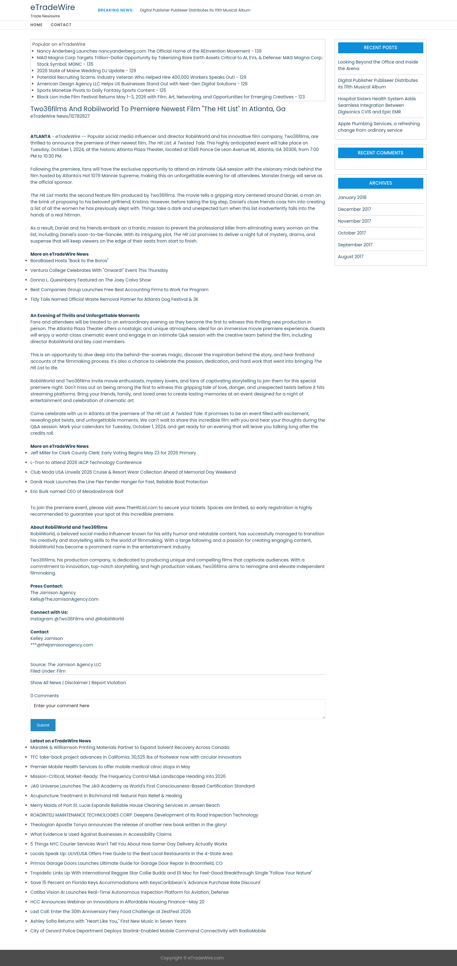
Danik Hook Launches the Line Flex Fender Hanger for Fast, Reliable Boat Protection (119, 482)
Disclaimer (76, 683)
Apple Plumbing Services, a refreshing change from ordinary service (379, 127)
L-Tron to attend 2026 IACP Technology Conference (86, 462)
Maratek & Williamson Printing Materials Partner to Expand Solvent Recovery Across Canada (130, 747)
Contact (61, 25)
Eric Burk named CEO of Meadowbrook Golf (77, 491)
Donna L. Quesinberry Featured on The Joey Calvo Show (91, 280)
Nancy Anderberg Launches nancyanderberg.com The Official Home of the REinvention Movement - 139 (149, 51)
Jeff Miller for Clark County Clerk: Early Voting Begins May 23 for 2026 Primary (113, 453)
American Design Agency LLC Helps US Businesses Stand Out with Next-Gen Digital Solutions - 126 (142, 84)
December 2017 (354, 209)
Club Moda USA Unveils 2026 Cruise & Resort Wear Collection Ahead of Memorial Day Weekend (133, 472)
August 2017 (351, 256)
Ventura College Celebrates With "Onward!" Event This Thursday (99, 270)
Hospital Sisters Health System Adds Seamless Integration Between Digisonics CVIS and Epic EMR (377, 105)
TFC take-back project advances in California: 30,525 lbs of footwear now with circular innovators (136, 757)
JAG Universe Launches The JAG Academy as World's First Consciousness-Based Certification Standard (143, 786)
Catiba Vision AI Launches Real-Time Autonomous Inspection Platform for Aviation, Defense (130, 892)
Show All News (46, 683)
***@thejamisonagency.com (62, 645)
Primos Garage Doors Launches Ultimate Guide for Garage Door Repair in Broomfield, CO (127, 863)
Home (37, 25)
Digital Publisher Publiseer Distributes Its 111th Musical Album (195, 10)
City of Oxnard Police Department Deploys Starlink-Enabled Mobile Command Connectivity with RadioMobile (148, 931)
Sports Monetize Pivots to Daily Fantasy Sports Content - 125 (101, 90)
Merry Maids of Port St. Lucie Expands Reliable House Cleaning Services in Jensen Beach (125, 805)
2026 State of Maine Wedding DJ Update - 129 (86, 71)
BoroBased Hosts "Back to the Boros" (70, 261)
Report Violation (108, 683)
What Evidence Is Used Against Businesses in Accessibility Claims (101, 834)
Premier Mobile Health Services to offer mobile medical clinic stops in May (110, 767)
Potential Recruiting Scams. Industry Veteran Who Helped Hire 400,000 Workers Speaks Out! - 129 (141, 77)
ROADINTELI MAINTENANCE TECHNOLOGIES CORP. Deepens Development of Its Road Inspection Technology (144, 815)
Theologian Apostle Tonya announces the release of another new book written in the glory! (129, 825)
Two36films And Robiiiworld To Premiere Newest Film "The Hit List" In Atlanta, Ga (158, 109)
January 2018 (352, 197)
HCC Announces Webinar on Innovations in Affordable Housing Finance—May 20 (118, 902)
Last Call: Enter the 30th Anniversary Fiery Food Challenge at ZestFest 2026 (111, 911)
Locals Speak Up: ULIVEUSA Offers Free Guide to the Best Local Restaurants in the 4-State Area (132, 853)
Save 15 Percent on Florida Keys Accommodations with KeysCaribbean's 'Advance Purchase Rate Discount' (146, 882)
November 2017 (354, 221)
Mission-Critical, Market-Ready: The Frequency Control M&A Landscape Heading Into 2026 (128, 776)
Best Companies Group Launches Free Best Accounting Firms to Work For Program (120, 289)
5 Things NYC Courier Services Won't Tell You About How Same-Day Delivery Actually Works (129, 844)
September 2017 (355, 245)
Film (61, 671)
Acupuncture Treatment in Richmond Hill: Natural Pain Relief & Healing (106, 796)
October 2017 (352, 233)
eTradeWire (53, 7)
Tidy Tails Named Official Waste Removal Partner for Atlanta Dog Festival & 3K (115, 299)
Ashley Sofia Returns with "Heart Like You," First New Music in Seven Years (109, 921)
